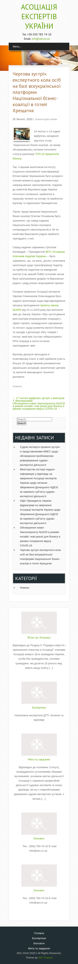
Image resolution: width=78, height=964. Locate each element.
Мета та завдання (39, 759)
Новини (17, 386)
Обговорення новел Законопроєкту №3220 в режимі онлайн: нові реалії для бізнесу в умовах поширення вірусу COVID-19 (39, 406)
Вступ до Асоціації (39, 637)
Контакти (39, 838)
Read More (39, 676)
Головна (39, 933)
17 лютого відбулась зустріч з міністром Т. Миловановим (38, 399)
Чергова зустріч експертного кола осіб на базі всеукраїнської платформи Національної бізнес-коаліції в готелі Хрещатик (40, 556)
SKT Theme (45, 957)
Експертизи (39, 707)
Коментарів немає (46, 119)
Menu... (17, 46)
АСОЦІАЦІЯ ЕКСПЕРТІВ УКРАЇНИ (39, 16)
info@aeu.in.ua (41, 39)
